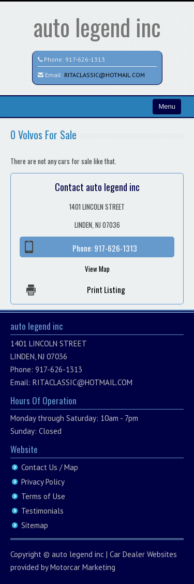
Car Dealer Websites (143, 554)
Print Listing (106, 289)
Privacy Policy (43, 482)
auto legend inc (97, 26)
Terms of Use (43, 496)
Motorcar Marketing (82, 567)
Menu (166, 106)
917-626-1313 (85, 59)
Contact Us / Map (49, 467)
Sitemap (34, 525)
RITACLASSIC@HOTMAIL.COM (104, 75)
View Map (97, 269)
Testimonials (42, 511)
